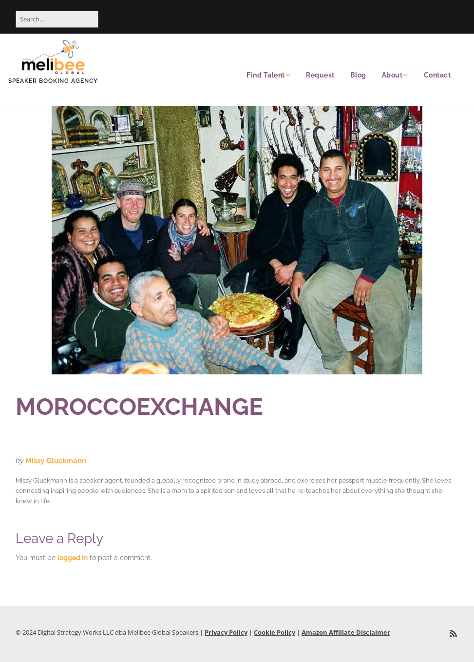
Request (320, 75)
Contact (437, 75)
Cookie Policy (274, 632)
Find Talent (265, 75)
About (392, 75)
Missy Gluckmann (55, 460)
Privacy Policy (226, 632)
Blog (358, 75)
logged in (72, 558)
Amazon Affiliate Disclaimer (346, 632)
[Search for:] (57, 19)
